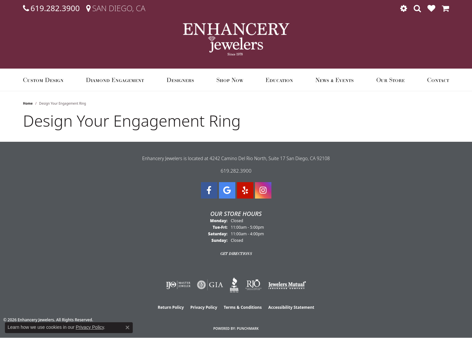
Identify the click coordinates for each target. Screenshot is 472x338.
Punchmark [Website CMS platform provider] (248, 328)
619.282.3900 (236, 170)
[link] (51, 8)
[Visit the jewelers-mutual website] (287, 285)
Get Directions (236, 253)
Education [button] (279, 80)
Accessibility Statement (291, 307)
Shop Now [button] (229, 80)
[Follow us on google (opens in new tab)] (227, 190)
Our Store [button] (390, 80)
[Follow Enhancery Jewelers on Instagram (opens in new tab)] (263, 190)
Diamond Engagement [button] (115, 80)
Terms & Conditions (243, 307)
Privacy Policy (203, 307)
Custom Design (43, 80)
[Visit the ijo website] (178, 285)
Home (28, 103)
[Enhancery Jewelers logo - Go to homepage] (236, 39)
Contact (438, 80)
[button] (403, 8)
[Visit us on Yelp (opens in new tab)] (245, 190)
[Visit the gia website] (210, 285)
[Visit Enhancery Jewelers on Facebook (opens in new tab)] (209, 190)
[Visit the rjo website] (253, 285)
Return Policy (171, 307)
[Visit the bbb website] (234, 285)
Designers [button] (180, 80)
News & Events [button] (334, 80)
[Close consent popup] (127, 327)
